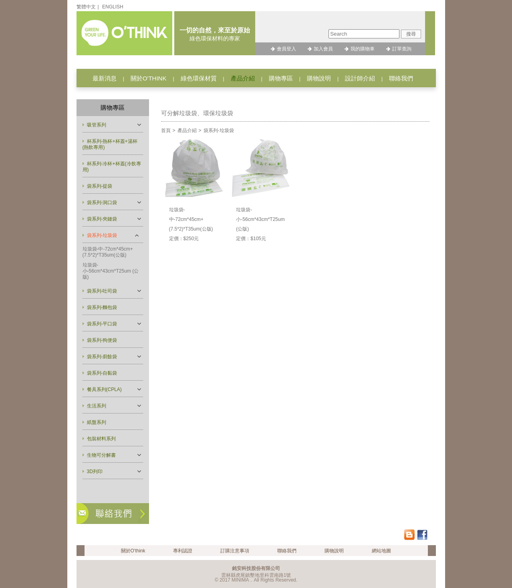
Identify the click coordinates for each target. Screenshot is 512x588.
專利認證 (182, 551)
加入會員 (323, 49)
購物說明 (319, 78)
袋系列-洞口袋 (102, 202)
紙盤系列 (96, 422)
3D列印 (95, 471)
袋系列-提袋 (100, 186)
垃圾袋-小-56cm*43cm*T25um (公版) (111, 271)
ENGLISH (112, 7)
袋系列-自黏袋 (102, 373)
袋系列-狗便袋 (102, 340)
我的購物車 (363, 49)
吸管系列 (96, 125)
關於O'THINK (149, 78)
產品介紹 (243, 78)
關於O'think (133, 551)
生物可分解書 (101, 455)
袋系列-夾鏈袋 (102, 219)
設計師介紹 (360, 78)
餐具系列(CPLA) (104, 389)
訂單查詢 (401, 49)
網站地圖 (381, 551)
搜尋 (411, 34)
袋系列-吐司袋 (102, 291)
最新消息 (105, 78)
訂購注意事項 (234, 551)
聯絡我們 (401, 78)
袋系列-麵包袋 (102, 307)
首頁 (166, 130)
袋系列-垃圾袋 (102, 235)
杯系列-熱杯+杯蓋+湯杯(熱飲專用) (110, 144)
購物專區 (281, 78)
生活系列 (96, 406)
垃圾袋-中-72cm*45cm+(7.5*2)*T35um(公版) (108, 252)
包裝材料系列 (101, 439)
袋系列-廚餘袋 (102, 356)
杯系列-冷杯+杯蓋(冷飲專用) (112, 167)
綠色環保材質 (199, 78)
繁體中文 (86, 7)
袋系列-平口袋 (102, 324)
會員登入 (286, 49)
